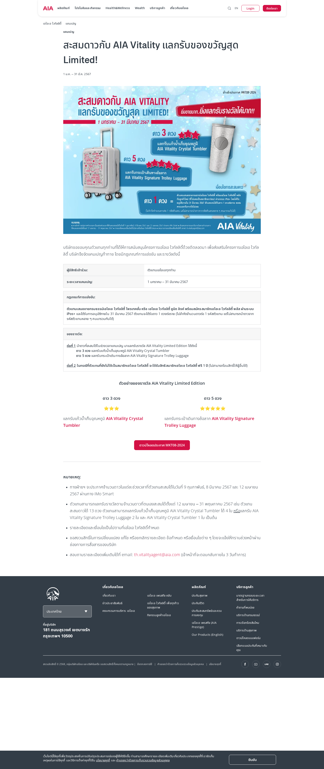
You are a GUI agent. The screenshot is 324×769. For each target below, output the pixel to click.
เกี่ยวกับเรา (109, 595)
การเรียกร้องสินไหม (247, 623)
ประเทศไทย (54, 611)
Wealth (140, 8)
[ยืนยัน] (252, 760)
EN (236, 8)
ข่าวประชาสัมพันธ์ (112, 603)
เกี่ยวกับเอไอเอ (179, 8)
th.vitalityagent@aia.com (157, 554)
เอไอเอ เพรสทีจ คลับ (159, 595)
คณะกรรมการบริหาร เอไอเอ (118, 611)
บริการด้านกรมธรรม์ (248, 615)
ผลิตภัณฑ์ (63, 8)
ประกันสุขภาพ (199, 595)
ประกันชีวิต (198, 603)
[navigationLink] (48, 8)
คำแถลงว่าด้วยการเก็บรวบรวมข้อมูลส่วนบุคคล (180, 664)
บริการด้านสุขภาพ (246, 630)
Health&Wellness (118, 8)
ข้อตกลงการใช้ (145, 664)
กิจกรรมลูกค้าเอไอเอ (159, 615)
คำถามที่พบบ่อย (245, 607)
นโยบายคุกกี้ (215, 664)
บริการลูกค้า (157, 8)
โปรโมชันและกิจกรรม (88, 8)
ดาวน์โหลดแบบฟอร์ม (248, 638)
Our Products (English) (207, 635)
